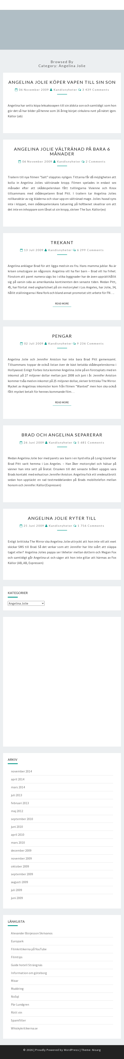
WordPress (71, 1050)
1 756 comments (91, 525)
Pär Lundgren (20, 1004)
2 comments (96, 161)
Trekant (62, 242)
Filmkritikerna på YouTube (29, 949)
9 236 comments (90, 343)
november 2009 (21, 858)
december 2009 (21, 850)
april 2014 (17, 779)
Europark (17, 941)
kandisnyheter (65, 89)
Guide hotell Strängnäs (26, 965)
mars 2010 (18, 842)
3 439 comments (95, 89)
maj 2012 (17, 811)
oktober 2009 (20, 866)
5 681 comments (91, 442)
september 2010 (22, 819)
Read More (63, 303)
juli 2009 (16, 890)
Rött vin (16, 1012)
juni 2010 (17, 827)
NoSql (15, 996)
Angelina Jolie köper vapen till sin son (62, 82)
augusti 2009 (19, 882)
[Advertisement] (24, 681)
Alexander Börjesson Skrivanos (32, 933)
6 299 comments (90, 250)
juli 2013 (16, 795)
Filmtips (16, 957)
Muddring (17, 989)
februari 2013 (20, 803)
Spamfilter (18, 1020)
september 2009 (22, 874)
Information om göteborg (29, 973)
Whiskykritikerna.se (24, 1028)
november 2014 (21, 771)
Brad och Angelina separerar (62, 434)
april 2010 (17, 835)
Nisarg (96, 1050)
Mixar (14, 981)
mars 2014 (18, 787)
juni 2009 (17, 898)
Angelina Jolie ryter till (62, 518)
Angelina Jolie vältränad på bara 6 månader (62, 151)
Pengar (62, 336)
